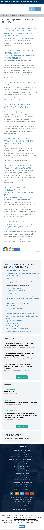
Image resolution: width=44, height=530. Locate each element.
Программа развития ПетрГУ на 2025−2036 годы (22, 273)
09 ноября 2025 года (13, 419)
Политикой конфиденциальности (25, 519)
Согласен (22, 526)
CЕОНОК (8, 278)
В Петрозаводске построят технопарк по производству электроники (19, 355)
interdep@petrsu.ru (22, 461)
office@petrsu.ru (22, 484)
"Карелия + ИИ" (9, 392)
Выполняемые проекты (14, 308)
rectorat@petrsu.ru (22, 475)
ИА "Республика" (10, 347)
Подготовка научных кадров (15, 291)
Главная (4, 15)
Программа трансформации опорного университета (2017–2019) (19, 107)
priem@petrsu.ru (22, 452)
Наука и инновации (18, 15)
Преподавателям (32, 2)
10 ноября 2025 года (13, 405)
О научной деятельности (14, 288)
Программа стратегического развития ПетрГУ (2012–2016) (18, 166)
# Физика (7, 400)
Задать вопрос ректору (22, 479)
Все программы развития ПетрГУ (18, 285)
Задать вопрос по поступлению (22, 456)
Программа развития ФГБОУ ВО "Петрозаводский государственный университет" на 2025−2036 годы (20, 54)
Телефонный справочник (22, 489)
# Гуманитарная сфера (12, 411)
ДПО (2, 2)
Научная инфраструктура (14, 321)
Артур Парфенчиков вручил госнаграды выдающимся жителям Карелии (18, 344)
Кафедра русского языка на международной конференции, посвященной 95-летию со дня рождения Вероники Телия (20, 415)
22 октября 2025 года (24, 358)
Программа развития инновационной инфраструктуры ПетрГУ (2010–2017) (18, 191)
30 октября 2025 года (26, 347)
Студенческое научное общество (17, 303)
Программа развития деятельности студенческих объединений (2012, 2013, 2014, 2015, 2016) (18, 225)
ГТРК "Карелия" (9, 358)
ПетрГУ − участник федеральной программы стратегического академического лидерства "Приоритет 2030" (20, 32)
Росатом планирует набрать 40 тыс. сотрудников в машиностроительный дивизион (18, 366)
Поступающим (10, 2)
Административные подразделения (18, 331)
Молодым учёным (12, 306)
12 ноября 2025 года (13, 394)
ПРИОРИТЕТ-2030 (12, 276)
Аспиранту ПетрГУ (12, 293)
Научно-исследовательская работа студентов (21, 296)
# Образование (9, 389)
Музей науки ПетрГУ (13, 326)
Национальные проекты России (17, 270)
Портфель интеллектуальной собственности (21, 313)
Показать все (21, 377)
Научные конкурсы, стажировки (17, 328)
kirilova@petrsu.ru (22, 468)
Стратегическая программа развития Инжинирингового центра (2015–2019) (18, 141)
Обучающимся (21, 2)
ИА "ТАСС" (7, 370)
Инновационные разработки (16, 311)
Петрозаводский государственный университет (9, 8)
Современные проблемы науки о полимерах (20, 402)
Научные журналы (12, 323)
